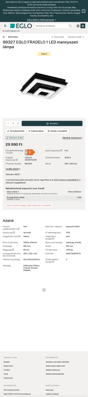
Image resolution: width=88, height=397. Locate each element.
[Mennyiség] (13, 123)
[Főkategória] (4, 37)
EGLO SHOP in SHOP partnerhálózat (17, 394)
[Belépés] (78, 25)
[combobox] (54, 25)
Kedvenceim (8, 378)
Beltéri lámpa (13, 37)
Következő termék (76, 37)
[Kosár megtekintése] (82, 25)
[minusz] (8, 123)
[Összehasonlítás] (16, 131)
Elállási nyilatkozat (53, 370)
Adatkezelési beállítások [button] (55, 374)
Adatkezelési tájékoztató (55, 366)
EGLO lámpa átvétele (11, 390)
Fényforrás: (9, 233)
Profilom (7, 370)
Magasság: (8, 250)
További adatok (13, 169)
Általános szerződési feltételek (57, 362)
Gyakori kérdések (52, 394)
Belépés (7, 362)
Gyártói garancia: (54, 151)
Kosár (6, 374)
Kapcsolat (50, 390)
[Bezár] (83, 11)
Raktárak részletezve (72, 138)
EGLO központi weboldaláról (66, 180)
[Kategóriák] (5, 25)
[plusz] (18, 123)
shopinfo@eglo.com (12, 31)
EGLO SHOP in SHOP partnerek (41, 20)
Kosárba (52, 123)
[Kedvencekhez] (36, 131)
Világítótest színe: (12, 236)
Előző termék (58, 37)
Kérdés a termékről (57, 131)
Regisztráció (8, 366)
